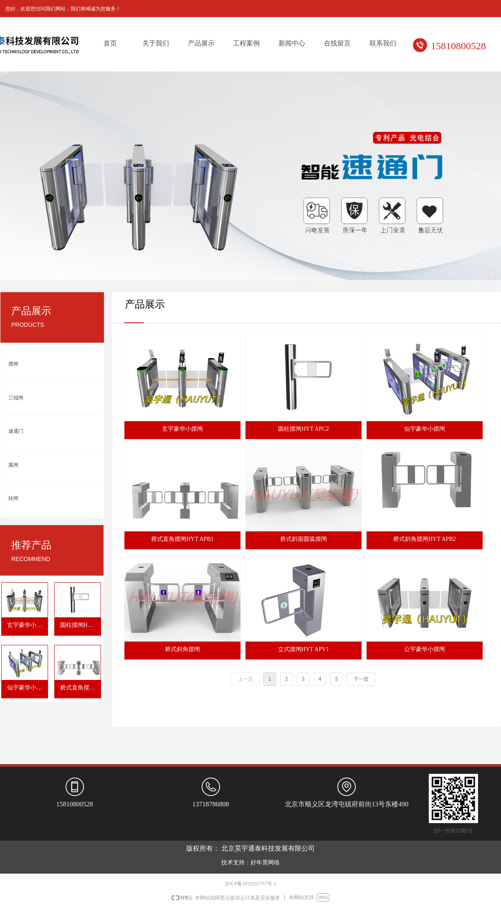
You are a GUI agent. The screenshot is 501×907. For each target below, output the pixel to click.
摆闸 (13, 364)
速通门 (15, 431)
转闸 (13, 498)
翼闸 (13, 465)
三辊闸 (15, 398)
